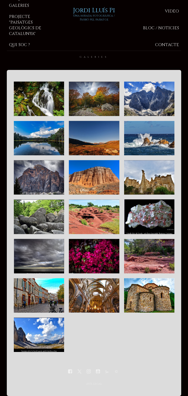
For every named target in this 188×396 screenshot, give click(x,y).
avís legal (94, 384)
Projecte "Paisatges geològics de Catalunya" (25, 25)
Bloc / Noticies (161, 28)
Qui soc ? (19, 45)
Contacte (167, 45)
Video (172, 11)
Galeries (19, 5)
